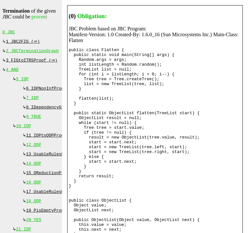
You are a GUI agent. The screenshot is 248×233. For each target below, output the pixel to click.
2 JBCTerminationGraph (32, 53)
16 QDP (33, 193)
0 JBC (8, 33)
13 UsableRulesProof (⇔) (56, 163)
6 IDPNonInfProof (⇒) (52, 93)
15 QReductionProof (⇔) (55, 183)
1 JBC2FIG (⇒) (23, 43)
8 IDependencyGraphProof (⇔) (61, 113)
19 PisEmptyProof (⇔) (52, 223)
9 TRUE (33, 123)
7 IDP (32, 103)
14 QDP (33, 173)
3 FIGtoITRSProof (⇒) (32, 63)
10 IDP (23, 133)
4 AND (12, 73)
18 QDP (33, 213)
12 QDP (33, 153)
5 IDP (22, 83)
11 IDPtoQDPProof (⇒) (52, 143)
